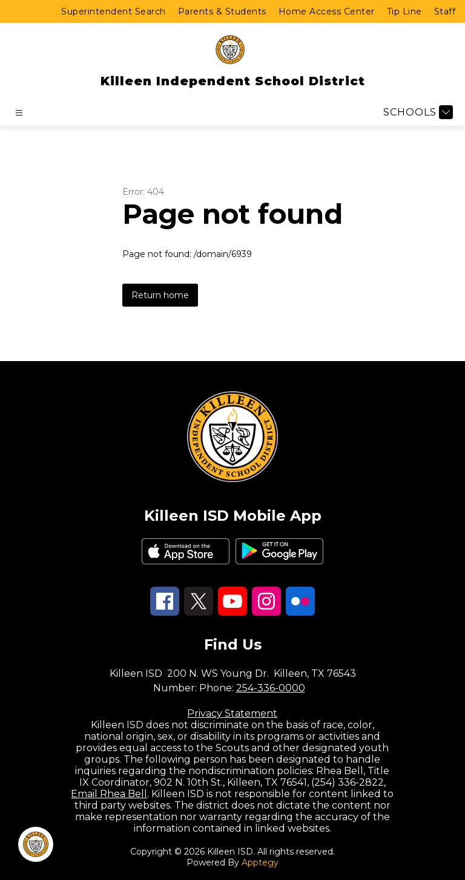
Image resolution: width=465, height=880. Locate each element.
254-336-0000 (270, 688)
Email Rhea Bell (109, 794)
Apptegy (260, 862)
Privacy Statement (232, 713)
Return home (160, 295)
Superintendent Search (113, 11)
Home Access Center (327, 11)
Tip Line (404, 11)
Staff (445, 11)
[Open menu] (19, 113)
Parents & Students (222, 11)
